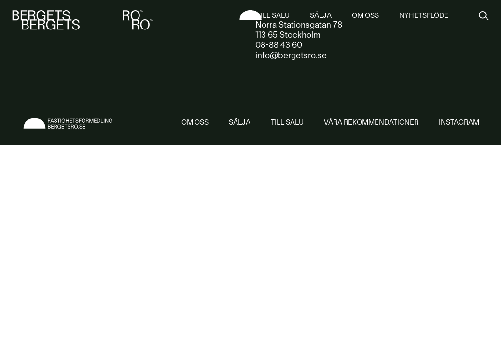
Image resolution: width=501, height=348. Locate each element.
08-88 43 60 (278, 45)
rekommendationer (371, 122)
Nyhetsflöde (423, 15)
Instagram (459, 122)
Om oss (365, 15)
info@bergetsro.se (291, 55)
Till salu (273, 15)
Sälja (321, 15)
